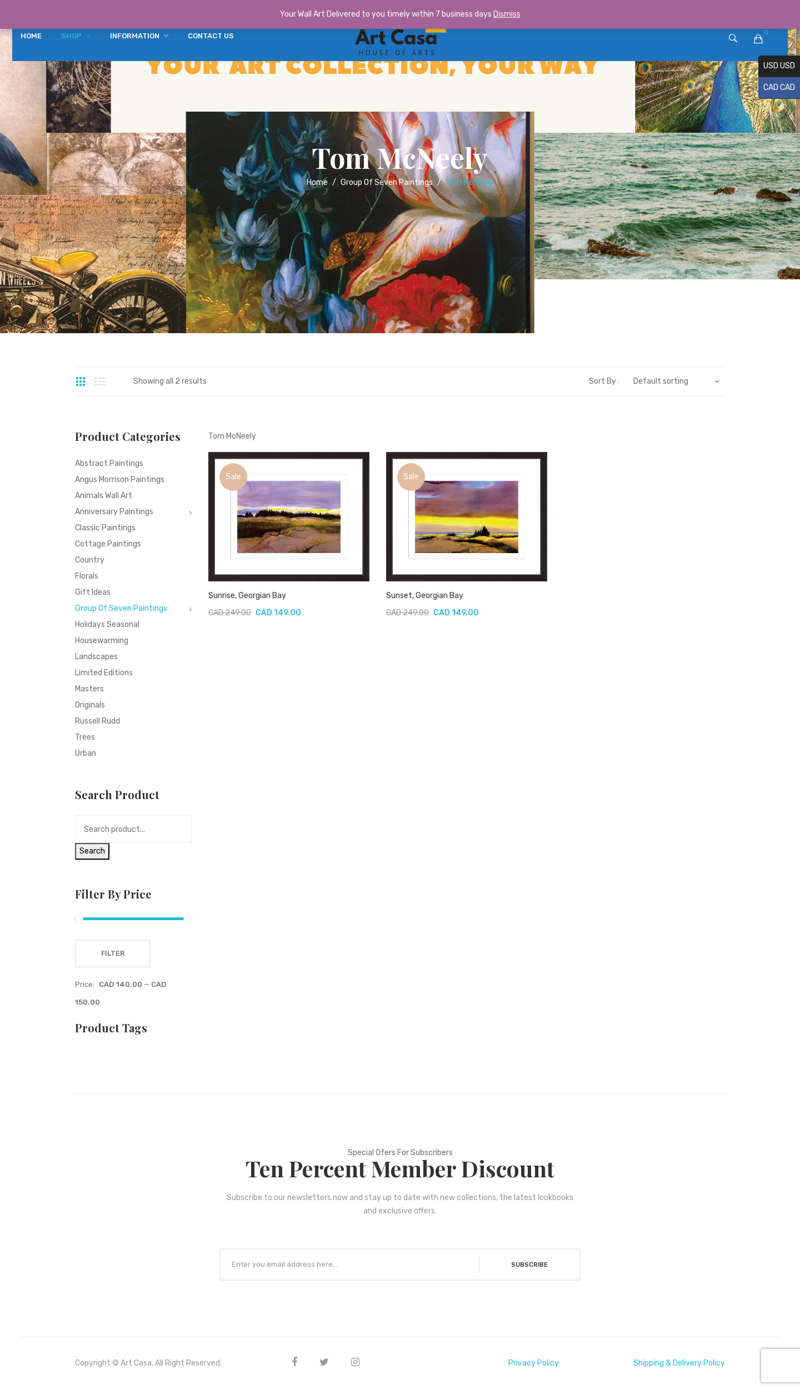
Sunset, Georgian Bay (424, 595)
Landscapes (96, 656)
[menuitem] (31, 36)
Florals (86, 576)
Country (89, 560)
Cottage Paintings (108, 544)
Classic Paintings (105, 528)
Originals (90, 705)
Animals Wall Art (103, 495)
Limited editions (104, 673)
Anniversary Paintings (114, 511)
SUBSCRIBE (527, 1264)
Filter (112, 953)
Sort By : (604, 381)
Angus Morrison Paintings (119, 479)
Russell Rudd (97, 721)
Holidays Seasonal (107, 624)
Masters (89, 689)
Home (317, 182)
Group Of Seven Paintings (387, 182)
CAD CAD (776, 88)
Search (92, 851)
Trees (85, 737)
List (100, 381)
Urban (85, 753)
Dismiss (507, 14)
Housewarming (101, 640)
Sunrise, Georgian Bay (247, 595)
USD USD (776, 66)
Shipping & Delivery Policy (679, 1363)
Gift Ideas (93, 592)
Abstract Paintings (109, 463)
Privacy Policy (533, 1363)
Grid (80, 381)
